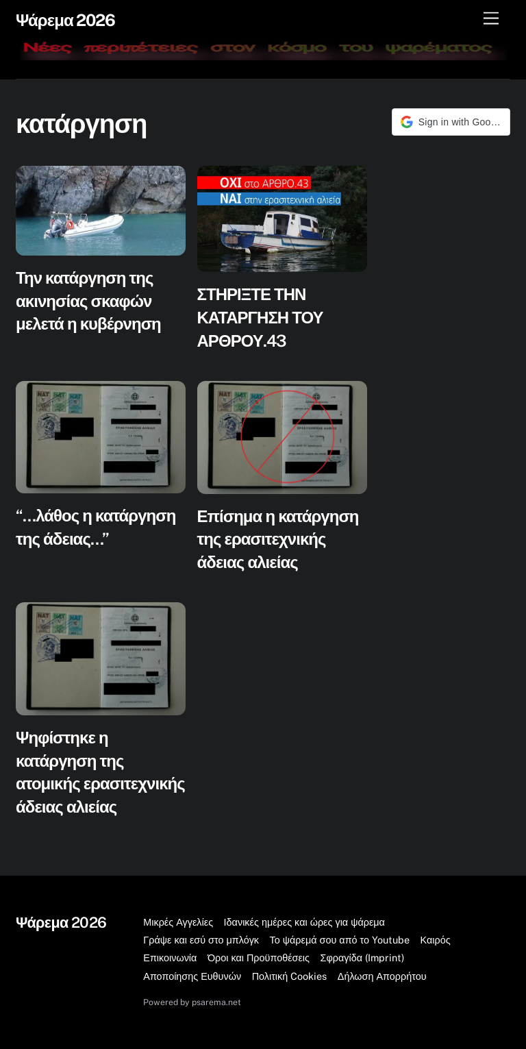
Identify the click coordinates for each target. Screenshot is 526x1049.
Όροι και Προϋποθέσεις (259, 957)
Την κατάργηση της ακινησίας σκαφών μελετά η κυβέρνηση (88, 300)
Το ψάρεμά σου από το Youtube (340, 940)
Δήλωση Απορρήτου (382, 976)
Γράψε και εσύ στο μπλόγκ (201, 940)
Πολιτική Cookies (289, 976)
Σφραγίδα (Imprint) (362, 957)
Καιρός (436, 940)
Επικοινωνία (170, 957)
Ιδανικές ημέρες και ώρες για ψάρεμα (304, 922)
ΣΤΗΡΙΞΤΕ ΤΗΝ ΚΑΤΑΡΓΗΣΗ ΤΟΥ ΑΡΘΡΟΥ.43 (260, 316)
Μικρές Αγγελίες (178, 922)
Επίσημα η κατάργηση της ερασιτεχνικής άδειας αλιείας (278, 538)
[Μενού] (491, 18)
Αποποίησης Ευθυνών (192, 976)
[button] (451, 122)
